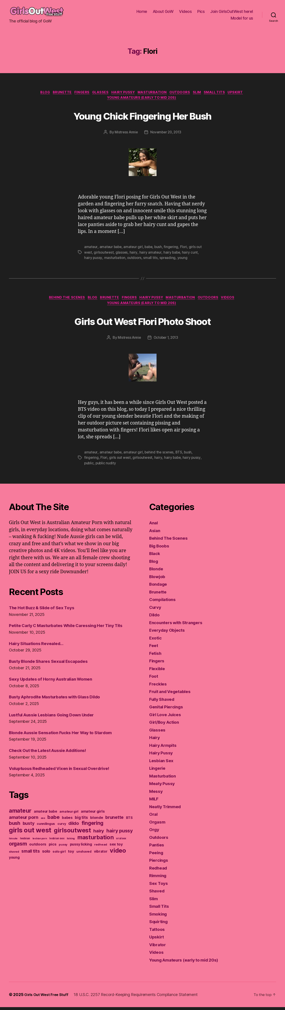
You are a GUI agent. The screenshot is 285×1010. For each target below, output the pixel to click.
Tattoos (157, 932)
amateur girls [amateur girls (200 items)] (93, 821)
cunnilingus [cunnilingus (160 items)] (46, 834)
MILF (154, 801)
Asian (155, 533)
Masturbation (154, 93)
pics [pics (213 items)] (53, 854)
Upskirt (246, 93)
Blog (36, 93)
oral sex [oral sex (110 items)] (121, 848)
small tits (151, 259)
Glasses (97, 93)
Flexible (158, 671)
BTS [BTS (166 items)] (129, 828)
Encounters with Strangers (179, 625)
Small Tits (223, 93)
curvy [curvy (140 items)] (61, 833)
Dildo (155, 617)
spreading (169, 259)
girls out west (120, 461)
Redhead (159, 871)
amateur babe (111, 248)
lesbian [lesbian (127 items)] (25, 848)
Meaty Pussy (163, 786)
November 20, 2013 (166, 134)
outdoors (135, 259)
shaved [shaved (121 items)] (14, 861)
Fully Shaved (163, 702)
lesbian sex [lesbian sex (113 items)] (56, 848)
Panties (157, 847)
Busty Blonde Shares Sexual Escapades (53, 671)
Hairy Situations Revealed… (39, 653)
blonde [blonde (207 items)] (96, 827)
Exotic (156, 640)
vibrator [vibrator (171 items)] (101, 861)
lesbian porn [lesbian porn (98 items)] (40, 848)
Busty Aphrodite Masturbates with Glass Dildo (60, 706)
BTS (180, 455)
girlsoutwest (104, 254)
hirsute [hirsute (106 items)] (13, 848)
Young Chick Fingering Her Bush (142, 116)
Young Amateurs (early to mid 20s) (142, 100)
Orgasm (158, 825)
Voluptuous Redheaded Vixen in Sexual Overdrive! (65, 778)
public (89, 466)
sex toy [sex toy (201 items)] (116, 854)
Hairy (155, 740)
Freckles (158, 686)
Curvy (156, 610)
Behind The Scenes (60, 300)
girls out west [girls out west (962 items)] (30, 840)
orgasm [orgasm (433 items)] (18, 853)
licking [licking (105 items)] (71, 848)
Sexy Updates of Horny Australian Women (55, 689)
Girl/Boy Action (166, 725)
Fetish (156, 656)
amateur (91, 248)
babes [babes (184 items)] (67, 827)
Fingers (77, 93)
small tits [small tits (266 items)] (30, 861)
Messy (156, 794)
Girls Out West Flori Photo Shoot (142, 323)
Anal (154, 525)
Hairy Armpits (164, 748)
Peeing (157, 855)
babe (150, 248)
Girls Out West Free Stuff (48, 997)
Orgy (154, 832)
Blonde (157, 571)
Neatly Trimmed (167, 809)
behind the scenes (160, 455)
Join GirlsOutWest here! (231, 11)
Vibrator (158, 947)
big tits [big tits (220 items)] (81, 827)
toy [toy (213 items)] (71, 861)
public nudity (106, 466)
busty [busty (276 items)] (29, 833)
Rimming (159, 878)
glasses (122, 254)
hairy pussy (93, 259)
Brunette (55, 93)
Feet (154, 648)
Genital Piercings (168, 709)
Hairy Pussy (122, 93)
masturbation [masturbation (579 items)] (95, 847)
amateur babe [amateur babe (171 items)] (45, 821)
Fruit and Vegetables (172, 694)
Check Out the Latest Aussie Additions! (53, 760)
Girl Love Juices (167, 717)
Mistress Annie (125, 134)
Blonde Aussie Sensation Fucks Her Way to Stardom (66, 742)
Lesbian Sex (162, 763)
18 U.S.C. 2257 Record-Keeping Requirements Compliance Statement (139, 997)
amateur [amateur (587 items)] (20, 820)
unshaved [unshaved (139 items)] (84, 861)
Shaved (157, 893)
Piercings (159, 863)
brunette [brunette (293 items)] (114, 827)
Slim (203, 93)
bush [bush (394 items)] (14, 833)
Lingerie (158, 771)
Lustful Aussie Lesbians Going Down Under (57, 724)
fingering (173, 248)
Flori (185, 248)
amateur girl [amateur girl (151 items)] (68, 821)
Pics (201, 11)
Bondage (159, 587)
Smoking (159, 917)
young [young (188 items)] (14, 867)
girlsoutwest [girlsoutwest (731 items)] (72, 840)
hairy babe (172, 254)
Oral (154, 817)
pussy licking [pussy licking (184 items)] (81, 854)
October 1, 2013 (166, 341)
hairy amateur (151, 254)
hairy (134, 254)
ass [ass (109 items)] (43, 827)
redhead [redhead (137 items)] (100, 854)
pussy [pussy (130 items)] (63, 854)
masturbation (115, 259)
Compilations (164, 602)
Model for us (242, 18)
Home (141, 11)
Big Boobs (160, 548)
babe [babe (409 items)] (53, 827)
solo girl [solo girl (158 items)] (59, 861)
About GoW (163, 11)
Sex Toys (159, 886)
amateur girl (134, 248)
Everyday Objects (169, 633)
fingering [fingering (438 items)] (92, 833)
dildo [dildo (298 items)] (73, 833)
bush (160, 248)
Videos (185, 11)
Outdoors (183, 93)
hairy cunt (191, 254)
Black (155, 556)
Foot (154, 679)
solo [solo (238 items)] (46, 861)
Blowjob (158, 579)
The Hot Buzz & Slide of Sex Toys (45, 610)
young (184, 259)
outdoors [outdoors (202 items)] (37, 854)
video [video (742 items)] (118, 860)
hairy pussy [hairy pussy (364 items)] (119, 840)
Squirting (159, 924)
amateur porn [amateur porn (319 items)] (23, 827)
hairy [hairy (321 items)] (98, 840)
